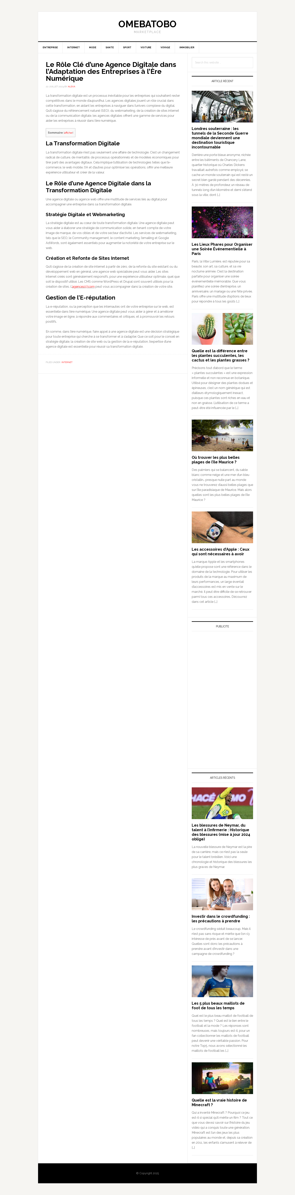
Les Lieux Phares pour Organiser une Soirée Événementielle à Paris (222, 249)
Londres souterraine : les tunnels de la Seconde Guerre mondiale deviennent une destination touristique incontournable (220, 137)
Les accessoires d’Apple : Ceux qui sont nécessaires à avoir (220, 551)
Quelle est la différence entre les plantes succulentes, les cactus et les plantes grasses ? (220, 355)
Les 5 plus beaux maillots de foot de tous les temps (218, 1005)
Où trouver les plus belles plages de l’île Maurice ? (216, 459)
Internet (67, 362)
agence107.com (83, 286)
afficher (68, 132)
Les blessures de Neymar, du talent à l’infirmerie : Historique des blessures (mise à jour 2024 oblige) (221, 832)
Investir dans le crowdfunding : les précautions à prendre (221, 918)
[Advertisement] (220, 670)
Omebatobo (147, 24)
